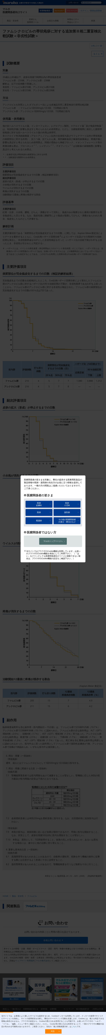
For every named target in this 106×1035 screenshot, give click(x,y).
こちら (74, 1026)
